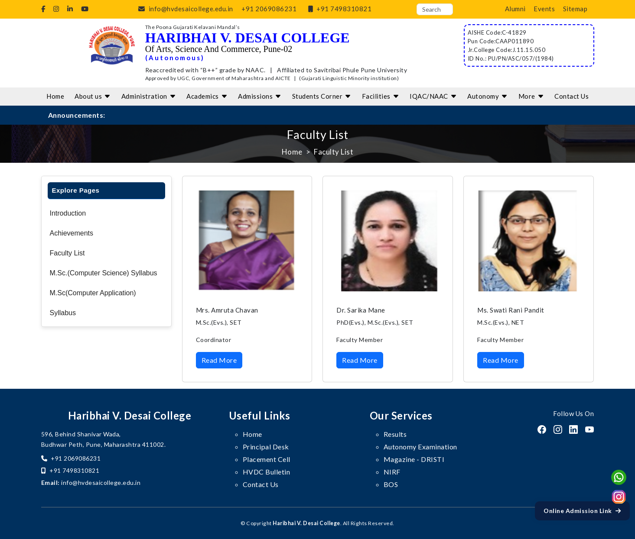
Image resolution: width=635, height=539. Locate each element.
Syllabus (63, 312)
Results (395, 434)
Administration (148, 96)
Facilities (381, 96)
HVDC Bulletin (266, 472)
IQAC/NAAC (433, 96)
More (531, 96)
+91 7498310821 (338, 9)
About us (93, 96)
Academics (207, 96)
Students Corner (322, 96)
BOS (391, 484)
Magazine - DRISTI (414, 459)
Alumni (515, 9)
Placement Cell (266, 459)
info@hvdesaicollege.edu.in (184, 9)
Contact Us (571, 96)
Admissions (260, 96)
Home (55, 96)
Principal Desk (266, 446)
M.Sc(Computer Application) (93, 293)
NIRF (392, 472)
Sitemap (575, 9)
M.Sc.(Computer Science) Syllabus (103, 273)
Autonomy (487, 96)
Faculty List (67, 253)
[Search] (435, 9)
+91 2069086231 (268, 9)
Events (544, 9)
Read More (219, 360)
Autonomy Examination (420, 446)
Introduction (68, 213)
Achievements (72, 233)
